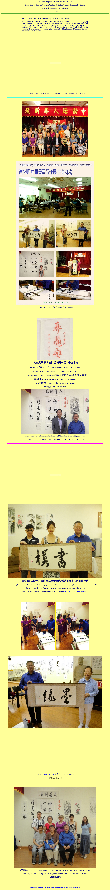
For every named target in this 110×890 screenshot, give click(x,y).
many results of (49, 774)
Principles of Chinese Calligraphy (75, 591)
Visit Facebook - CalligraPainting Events (56, 887)
